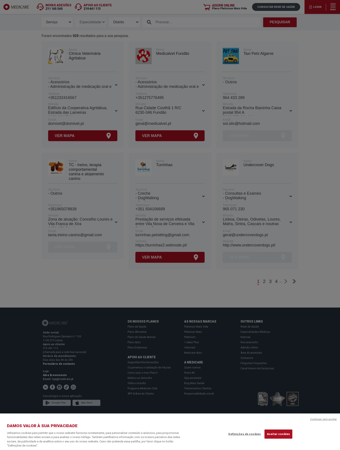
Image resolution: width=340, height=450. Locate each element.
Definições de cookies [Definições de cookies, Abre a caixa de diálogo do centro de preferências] (244, 434)
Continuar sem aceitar (323, 419)
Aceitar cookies (278, 434)
